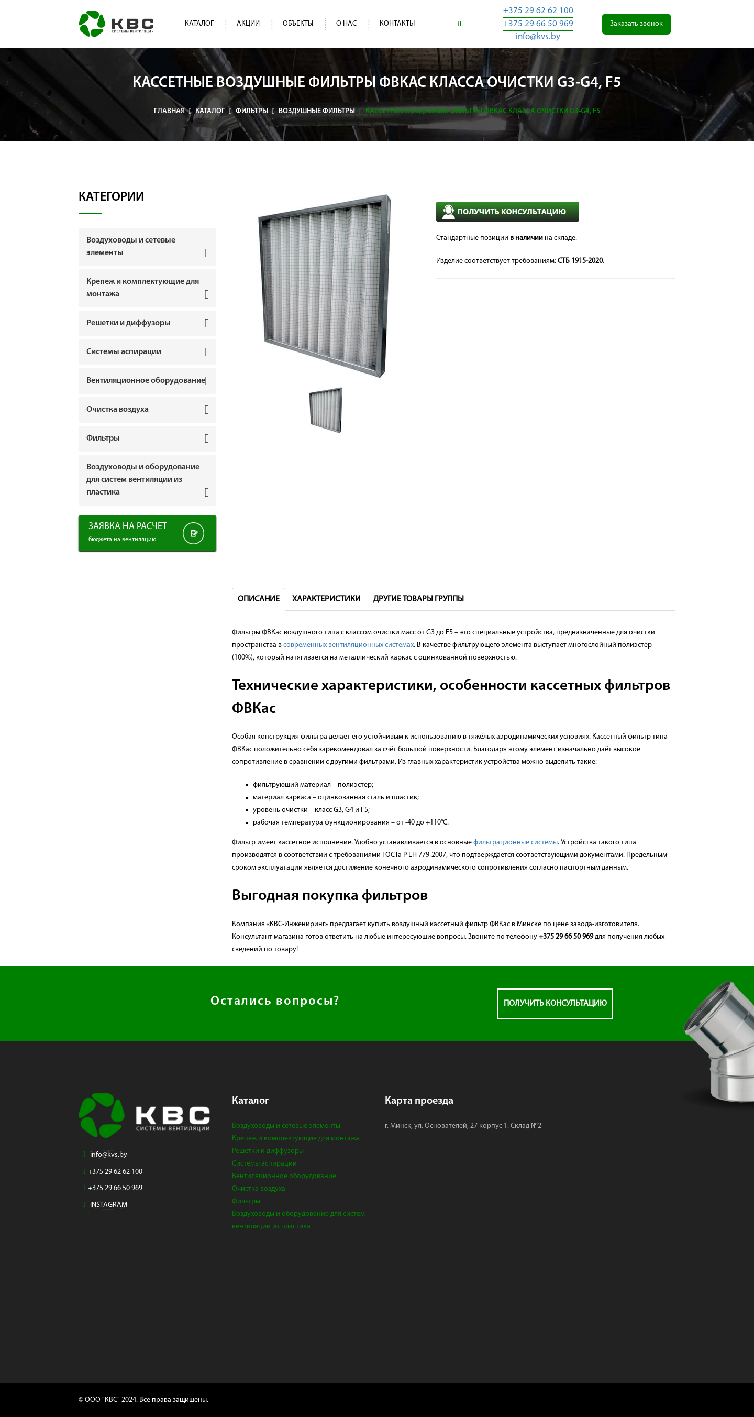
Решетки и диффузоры (268, 1151)
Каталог (199, 24)
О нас (346, 24)
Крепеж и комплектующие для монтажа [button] (142, 288)
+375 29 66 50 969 (538, 23)
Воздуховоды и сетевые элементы (286, 1126)
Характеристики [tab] (326, 599)
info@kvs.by (538, 36)
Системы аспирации (264, 1164)
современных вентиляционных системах (348, 645)
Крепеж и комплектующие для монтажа (295, 1139)
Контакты (397, 24)
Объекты (298, 24)
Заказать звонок (636, 24)
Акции (248, 24)
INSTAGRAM (108, 1205)
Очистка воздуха (258, 1189)
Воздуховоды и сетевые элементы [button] (130, 246)
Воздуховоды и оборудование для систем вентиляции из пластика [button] (142, 480)
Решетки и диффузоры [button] (128, 323)
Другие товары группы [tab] (418, 599)
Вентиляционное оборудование (284, 1176)
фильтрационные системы (515, 843)
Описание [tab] (259, 599)
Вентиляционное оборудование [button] (145, 381)
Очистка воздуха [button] (117, 409)
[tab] (147, 247)
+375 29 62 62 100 (538, 10)
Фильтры (246, 1201)
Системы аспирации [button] (123, 352)
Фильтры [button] (103, 438)
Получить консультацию (555, 1003)
